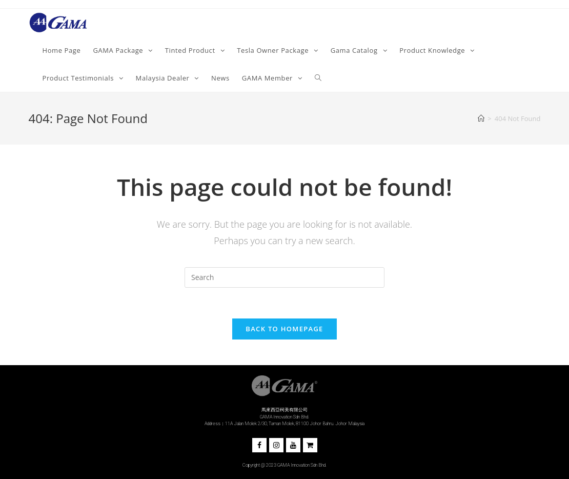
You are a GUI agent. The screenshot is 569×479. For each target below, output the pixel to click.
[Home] (481, 118)
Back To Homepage (284, 328)
